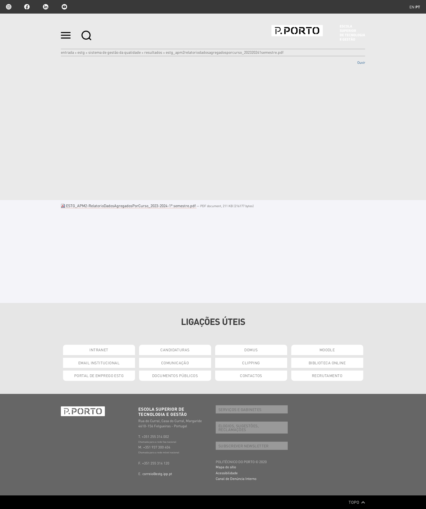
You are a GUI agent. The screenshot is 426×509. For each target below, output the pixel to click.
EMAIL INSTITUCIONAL (99, 362)
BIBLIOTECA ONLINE (327, 362)
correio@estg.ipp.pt (157, 473)
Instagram (8, 7)
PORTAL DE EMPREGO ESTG (99, 375)
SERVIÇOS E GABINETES (239, 409)
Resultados (153, 52)
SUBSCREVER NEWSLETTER (243, 445)
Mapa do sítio (226, 466)
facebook (27, 7)
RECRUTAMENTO (327, 375)
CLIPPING (251, 362)
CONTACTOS (251, 375)
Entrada (67, 52)
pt (417, 6)
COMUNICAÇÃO (175, 362)
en (411, 6)
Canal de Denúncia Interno (236, 478)
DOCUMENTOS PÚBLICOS (175, 375)
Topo (357, 502)
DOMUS (251, 349)
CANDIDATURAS (174, 349)
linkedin (45, 7)
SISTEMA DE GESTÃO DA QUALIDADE (114, 52)
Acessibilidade (227, 472)
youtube (64, 7)
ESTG (81, 52)
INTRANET (98, 349)
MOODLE (327, 349)
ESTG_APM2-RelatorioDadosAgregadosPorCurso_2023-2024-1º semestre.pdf (128, 205)
